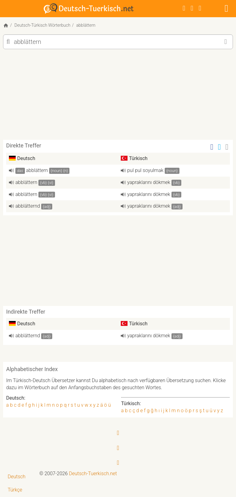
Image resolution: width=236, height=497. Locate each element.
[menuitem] (19, 476)
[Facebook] (184, 8)
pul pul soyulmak (145, 170)
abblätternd (27, 206)
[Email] (227, 147)
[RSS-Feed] (200, 8)
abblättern (37, 170)
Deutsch (17, 476)
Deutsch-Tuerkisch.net (93, 473)
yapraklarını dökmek (148, 182)
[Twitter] (192, 8)
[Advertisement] (118, 97)
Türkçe (15, 490)
